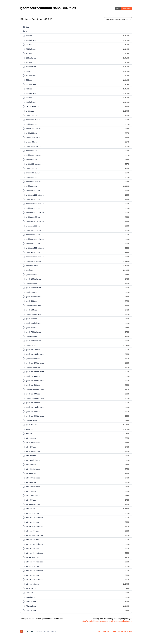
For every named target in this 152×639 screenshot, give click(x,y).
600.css (29, 80)
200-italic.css (31, 49)
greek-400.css (31, 301)
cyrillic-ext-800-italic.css (35, 257)
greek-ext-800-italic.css (35, 416)
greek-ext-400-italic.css (35, 381)
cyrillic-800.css (31, 177)
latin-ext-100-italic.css (34, 518)
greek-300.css (31, 292)
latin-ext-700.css (32, 566)
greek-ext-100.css (33, 350)
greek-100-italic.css (33, 279)
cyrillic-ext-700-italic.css (35, 248)
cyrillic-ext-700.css (33, 244)
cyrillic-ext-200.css (33, 199)
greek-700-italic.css (33, 332)
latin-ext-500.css (32, 549)
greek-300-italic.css (33, 297)
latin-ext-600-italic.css (34, 562)
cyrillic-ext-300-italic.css (35, 213)
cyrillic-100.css (31, 115)
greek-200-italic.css (33, 288)
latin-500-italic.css (33, 478)
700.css (29, 89)
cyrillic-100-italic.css (33, 120)
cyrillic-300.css (31, 133)
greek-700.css (31, 328)
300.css (29, 53)
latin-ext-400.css (32, 540)
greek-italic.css (31, 425)
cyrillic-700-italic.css (33, 173)
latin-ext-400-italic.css (34, 544)
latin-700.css (31, 491)
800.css (29, 98)
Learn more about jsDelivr (122, 631)
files (27, 27)
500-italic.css (31, 76)
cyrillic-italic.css (32, 266)
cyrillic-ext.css (31, 186)
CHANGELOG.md (33, 106)
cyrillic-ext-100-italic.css (35, 195)
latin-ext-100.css (32, 513)
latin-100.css (31, 438)
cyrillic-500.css (31, 151)
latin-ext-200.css (32, 522)
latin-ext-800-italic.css (34, 579)
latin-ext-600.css (32, 557)
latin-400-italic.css (33, 469)
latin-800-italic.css (33, 504)
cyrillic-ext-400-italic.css (35, 221)
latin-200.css (31, 447)
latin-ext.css (30, 509)
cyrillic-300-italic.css (33, 137)
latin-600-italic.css (33, 487)
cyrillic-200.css (31, 124)
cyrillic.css (30, 111)
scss (27, 31)
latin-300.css (31, 456)
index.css (29, 429)
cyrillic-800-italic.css (33, 182)
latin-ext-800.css (32, 575)
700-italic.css (31, 93)
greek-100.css (31, 274)
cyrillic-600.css (31, 160)
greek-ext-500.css (33, 385)
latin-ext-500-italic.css (34, 553)
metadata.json (31, 597)
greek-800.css (31, 336)
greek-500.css (31, 310)
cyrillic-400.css (31, 142)
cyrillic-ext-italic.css (33, 261)
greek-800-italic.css (33, 341)
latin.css (29, 434)
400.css (29, 62)
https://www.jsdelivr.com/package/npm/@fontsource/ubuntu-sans (107, 621)
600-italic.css (31, 84)
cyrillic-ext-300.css (33, 208)
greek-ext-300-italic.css (35, 372)
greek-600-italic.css (33, 323)
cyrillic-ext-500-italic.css (35, 230)
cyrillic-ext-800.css (33, 252)
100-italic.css (31, 40)
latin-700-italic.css (33, 495)
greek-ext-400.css (33, 376)
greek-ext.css (31, 345)
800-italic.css (31, 102)
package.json (31, 602)
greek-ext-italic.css (33, 420)
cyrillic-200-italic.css (33, 129)
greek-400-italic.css (33, 305)
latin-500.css (31, 473)
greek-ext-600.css (33, 394)
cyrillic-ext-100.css (33, 190)
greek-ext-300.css (33, 367)
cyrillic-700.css (31, 168)
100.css (29, 36)
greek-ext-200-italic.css (35, 363)
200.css (29, 45)
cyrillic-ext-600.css (33, 235)
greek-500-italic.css (33, 314)
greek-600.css (31, 319)
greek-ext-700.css (33, 403)
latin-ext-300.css (32, 531)
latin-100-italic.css (33, 442)
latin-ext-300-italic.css (34, 535)
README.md (31, 606)
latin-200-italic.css (33, 451)
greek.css (29, 270)
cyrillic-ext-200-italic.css (35, 204)
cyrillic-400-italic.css (33, 146)
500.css (29, 71)
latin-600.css (31, 482)
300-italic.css (31, 58)
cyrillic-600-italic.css (33, 164)
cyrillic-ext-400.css (33, 217)
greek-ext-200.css (33, 358)
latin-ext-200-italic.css (34, 526)
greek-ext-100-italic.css (35, 354)
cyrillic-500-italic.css (33, 155)
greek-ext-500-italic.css (35, 389)
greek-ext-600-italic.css (35, 398)
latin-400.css (31, 465)
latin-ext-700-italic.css (34, 571)
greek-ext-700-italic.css (35, 407)
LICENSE (29, 593)
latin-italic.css (31, 588)
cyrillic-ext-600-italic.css (35, 239)
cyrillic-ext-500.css (33, 226)
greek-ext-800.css (33, 412)
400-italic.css (31, 67)
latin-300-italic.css (33, 460)
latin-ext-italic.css (32, 584)
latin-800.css (31, 500)
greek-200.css (31, 283)
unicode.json (31, 610)
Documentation (104, 631)
